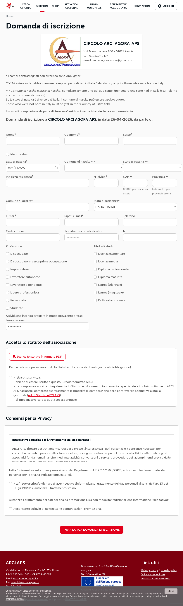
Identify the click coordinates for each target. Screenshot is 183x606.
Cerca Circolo (25, 6)
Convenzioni (142, 6)
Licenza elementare (111, 253)
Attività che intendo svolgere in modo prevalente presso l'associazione (44, 318)
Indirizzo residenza (19, 177)
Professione (14, 246)
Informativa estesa (15, 599)
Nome (10, 134)
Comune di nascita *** (79, 161)
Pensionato (18, 300)
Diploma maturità (110, 277)
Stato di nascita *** (136, 161)
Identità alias (18, 154)
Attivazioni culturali (72, 6)
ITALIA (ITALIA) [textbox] (105, 207)
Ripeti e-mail (73, 216)
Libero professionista (24, 292)
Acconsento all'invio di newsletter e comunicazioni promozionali (57, 508)
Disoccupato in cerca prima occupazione (38, 261)
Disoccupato (19, 253)
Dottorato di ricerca (111, 300)
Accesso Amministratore (155, 578)
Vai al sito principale (153, 574)
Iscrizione (42, 6)
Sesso (127, 134)
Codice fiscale (15, 231)
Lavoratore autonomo (25, 277)
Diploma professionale (113, 269)
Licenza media (108, 261)
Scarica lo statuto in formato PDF (37, 356)
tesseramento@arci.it (25, 578)
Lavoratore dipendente (26, 284)
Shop (55, 6)
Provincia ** (160, 177)
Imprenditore (19, 269)
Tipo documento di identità (83, 231)
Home (9, 16)
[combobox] (93, 168)
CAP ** (127, 177)
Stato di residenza (106, 201)
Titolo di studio (104, 246)
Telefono (129, 216)
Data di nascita (16, 161)
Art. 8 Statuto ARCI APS (44, 395)
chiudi (171, 591)
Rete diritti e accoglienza (118, 6)
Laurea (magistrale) (111, 292)
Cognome (71, 134)
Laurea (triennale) (110, 284)
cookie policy (169, 570)
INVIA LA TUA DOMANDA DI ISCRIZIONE (92, 530)
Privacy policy (149, 570)
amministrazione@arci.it (25, 582)
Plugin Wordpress (94, 6)
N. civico (100, 177)
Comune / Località (18, 201)
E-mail (10, 216)
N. (124, 231)
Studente (16, 308)
